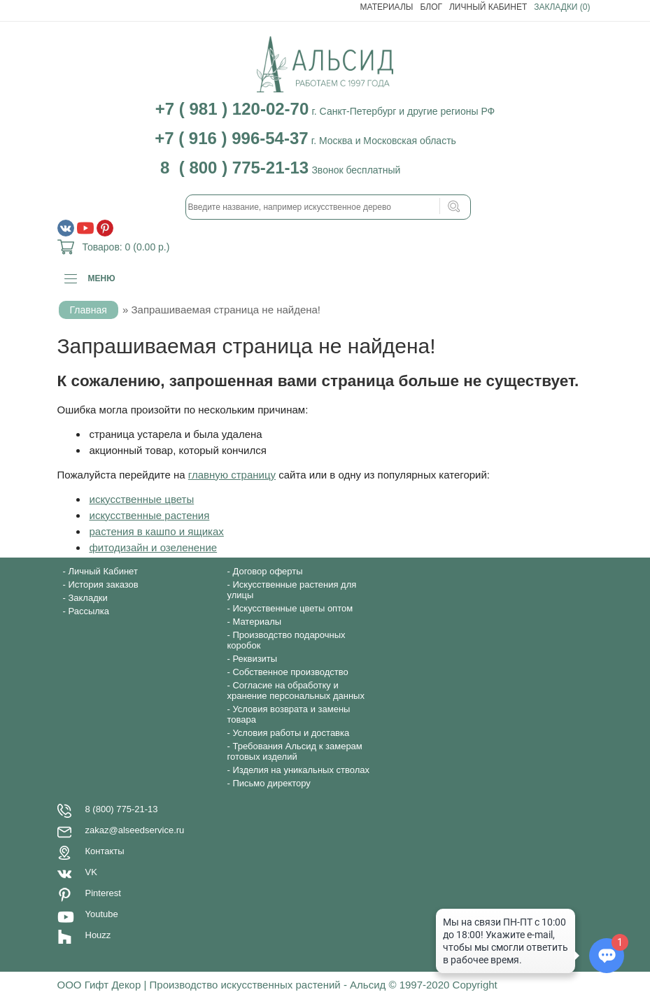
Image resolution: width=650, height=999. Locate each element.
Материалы (387, 7)
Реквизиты (254, 658)
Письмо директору (271, 783)
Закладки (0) (562, 7)
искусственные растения (150, 515)
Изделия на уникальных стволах (300, 770)
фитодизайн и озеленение (154, 547)
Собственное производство (290, 672)
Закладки (87, 598)
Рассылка (88, 611)
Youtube (101, 914)
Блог (431, 7)
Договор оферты (267, 571)
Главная (88, 310)
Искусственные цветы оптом (292, 608)
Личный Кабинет (488, 7)
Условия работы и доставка (290, 733)
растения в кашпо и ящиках (157, 531)
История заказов (103, 584)
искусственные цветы (142, 499)
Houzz (98, 935)
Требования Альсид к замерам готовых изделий (294, 751)
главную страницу (232, 475)
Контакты (105, 851)
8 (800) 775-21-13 (121, 809)
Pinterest (103, 893)
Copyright (475, 985)
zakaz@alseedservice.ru (135, 830)
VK (91, 872)
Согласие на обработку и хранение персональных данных (296, 690)
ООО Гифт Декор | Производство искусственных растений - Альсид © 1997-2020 (255, 985)
